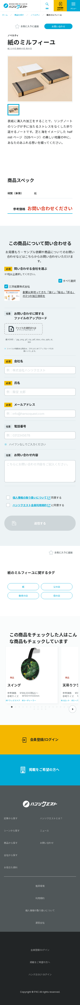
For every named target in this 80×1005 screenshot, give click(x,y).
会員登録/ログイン (40, 740)
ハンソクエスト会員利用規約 (31, 505)
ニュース (44, 830)
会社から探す (10, 855)
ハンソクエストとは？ (51, 818)
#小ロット (65, 700)
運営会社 (40, 922)
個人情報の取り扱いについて (31, 497)
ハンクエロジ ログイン (40, 974)
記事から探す (10, 818)
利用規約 (40, 898)
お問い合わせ (58, 26)
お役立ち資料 (10, 867)
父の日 (56, 586)
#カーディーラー (29, 700)
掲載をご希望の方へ (40, 770)
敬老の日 (23, 595)
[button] (72, 709)
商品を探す (19, 15)
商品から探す (10, 842)
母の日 (56, 595)
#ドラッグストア (13, 700)
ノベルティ (35, 15)
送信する (40, 523)
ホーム (5, 15)
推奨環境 (40, 886)
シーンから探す (12, 830)
